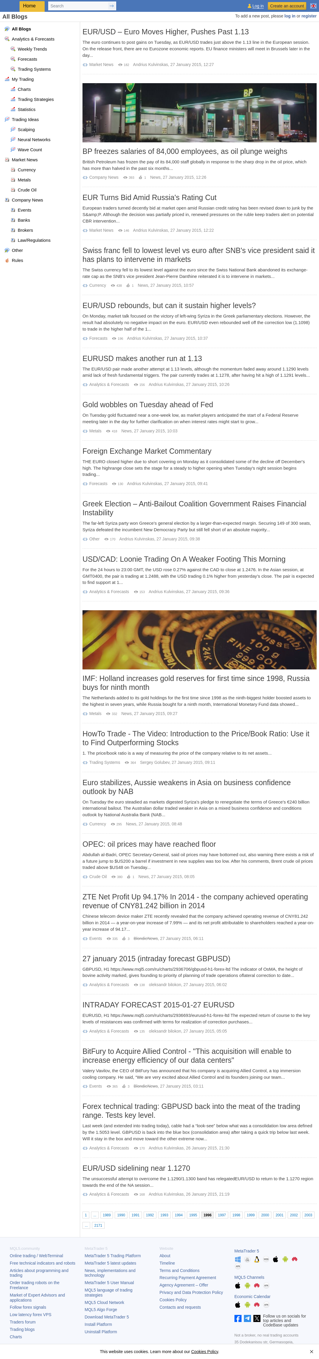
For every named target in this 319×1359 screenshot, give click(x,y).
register (309, 16)
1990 (121, 1215)
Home (29, 5)
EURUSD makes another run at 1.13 (142, 358)
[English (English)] (313, 4)
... (94, 1215)
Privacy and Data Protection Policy (191, 1292)
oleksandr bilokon (165, 984)
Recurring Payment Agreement (188, 1277)
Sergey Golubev (154, 762)
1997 (222, 1215)
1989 (107, 1215)
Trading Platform (113, 1255)
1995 (193, 1215)
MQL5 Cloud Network (104, 1302)
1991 (136, 1215)
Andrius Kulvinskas (150, 64)
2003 (308, 1215)
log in (289, 16)
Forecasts (98, 338)
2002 (294, 1215)
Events (95, 938)
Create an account (287, 6)
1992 (150, 1215)
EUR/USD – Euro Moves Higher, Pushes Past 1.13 (165, 32)
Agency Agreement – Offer (184, 1285)
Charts (16, 1336)
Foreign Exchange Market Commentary (146, 451)
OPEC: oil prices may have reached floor (149, 844)
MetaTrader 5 (246, 1251)
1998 (236, 1215)
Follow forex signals (28, 1307)
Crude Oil (98, 876)
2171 (98, 1225)
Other (94, 539)
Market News (101, 64)
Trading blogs (22, 1329)
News (155, 177)
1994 (179, 1215)
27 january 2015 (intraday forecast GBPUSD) (156, 958)
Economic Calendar (252, 1296)
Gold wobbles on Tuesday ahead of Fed (147, 404)
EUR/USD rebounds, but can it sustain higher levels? (169, 305)
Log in (258, 6)
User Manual (109, 1282)
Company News (104, 177)
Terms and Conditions (180, 1270)
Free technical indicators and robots (42, 1263)
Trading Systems (104, 762)
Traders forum (22, 1322)
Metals (95, 431)
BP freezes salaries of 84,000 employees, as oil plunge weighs (184, 151)
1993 (165, 1215)
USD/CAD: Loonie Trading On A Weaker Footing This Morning (184, 559)
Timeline (167, 1263)
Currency (97, 285)
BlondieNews (146, 938)
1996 (208, 1215)
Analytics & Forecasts (109, 384)
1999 (251, 1215)
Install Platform (98, 1324)
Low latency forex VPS (30, 1314)
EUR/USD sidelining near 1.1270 (136, 1168)
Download (107, 1317)
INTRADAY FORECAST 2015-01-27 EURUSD (158, 1005)
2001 (280, 1215)
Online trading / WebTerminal (36, 1255)
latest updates (110, 1263)
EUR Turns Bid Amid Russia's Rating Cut (149, 197)
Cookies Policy (173, 1299)
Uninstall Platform (101, 1331)
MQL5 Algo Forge (101, 1309)
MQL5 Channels (249, 1277)
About (165, 1255)
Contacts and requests (180, 1307)
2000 (265, 1215)
